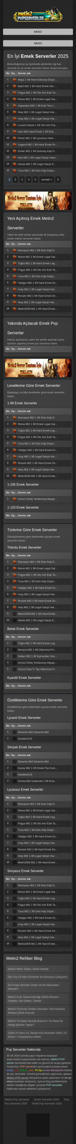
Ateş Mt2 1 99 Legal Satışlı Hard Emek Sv (42, 112)
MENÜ (38, 31)
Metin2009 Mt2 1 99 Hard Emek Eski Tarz (42, 308)
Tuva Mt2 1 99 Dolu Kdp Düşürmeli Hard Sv (43, 170)
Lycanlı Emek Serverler (24, 717)
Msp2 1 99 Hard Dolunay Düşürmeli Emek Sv (44, 79)
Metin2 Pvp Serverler (17, 1099)
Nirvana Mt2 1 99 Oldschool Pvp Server (41, 649)
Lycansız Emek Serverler (25, 789)
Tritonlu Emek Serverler (24, 547)
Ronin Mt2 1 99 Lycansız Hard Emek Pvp (42, 138)
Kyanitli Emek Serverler (24, 677)
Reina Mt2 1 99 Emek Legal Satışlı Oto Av (42, 99)
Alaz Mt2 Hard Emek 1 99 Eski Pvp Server (42, 131)
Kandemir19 (25, 738)
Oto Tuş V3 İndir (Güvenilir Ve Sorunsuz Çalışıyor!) (37, 976)
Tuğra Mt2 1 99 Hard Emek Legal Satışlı (41, 263)
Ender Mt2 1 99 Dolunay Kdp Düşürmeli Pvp (44, 151)
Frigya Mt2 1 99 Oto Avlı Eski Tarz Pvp (40, 92)
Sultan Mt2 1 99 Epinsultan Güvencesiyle (42, 656)
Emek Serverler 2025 (46, 1099)
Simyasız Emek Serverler (25, 871)
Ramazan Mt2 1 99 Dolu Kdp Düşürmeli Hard (44, 250)
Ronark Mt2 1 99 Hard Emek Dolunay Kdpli (43, 295)
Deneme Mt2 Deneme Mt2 (33, 732)
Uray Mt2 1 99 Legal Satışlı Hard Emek (40, 118)
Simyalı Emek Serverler (24, 747)
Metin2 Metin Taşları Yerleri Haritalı (28, 968)
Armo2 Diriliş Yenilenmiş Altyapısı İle (39, 498)
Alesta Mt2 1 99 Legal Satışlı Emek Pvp (41, 164)
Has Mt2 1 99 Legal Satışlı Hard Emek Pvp (43, 157)
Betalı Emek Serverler (23, 629)
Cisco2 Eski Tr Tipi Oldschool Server (39, 669)
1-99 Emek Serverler (22, 403)
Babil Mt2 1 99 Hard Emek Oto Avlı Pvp (41, 86)
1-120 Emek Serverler (23, 507)
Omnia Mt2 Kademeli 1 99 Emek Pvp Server (44, 781)
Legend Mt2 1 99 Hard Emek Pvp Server (41, 144)
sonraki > (46, 179)
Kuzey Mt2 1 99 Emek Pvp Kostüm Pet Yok (43, 768)
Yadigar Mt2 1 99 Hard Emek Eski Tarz (40, 282)
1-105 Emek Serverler (23, 484)
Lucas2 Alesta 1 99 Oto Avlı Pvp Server (41, 125)
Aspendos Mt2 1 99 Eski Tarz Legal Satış (42, 105)
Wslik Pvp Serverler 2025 (47, 1103)
